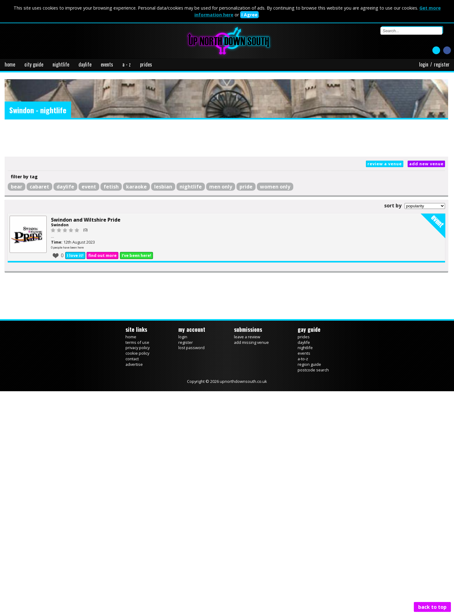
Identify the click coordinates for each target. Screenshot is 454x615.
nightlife (61, 64)
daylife (84, 64)
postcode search (313, 370)
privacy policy (137, 347)
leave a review (247, 337)
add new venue (426, 164)
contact (132, 359)
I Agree (249, 15)
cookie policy (137, 353)
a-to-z (303, 359)
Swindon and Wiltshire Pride (86, 219)
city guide (33, 64)
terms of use (137, 342)
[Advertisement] (226, 138)
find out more (102, 255)
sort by (392, 205)
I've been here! (136, 255)
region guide (309, 364)
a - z (126, 64)
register (442, 64)
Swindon (60, 224)
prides (146, 64)
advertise (134, 364)
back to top (432, 607)
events (107, 64)
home (10, 64)
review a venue (384, 164)
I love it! (75, 255)
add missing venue (251, 342)
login (423, 64)
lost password (191, 347)
